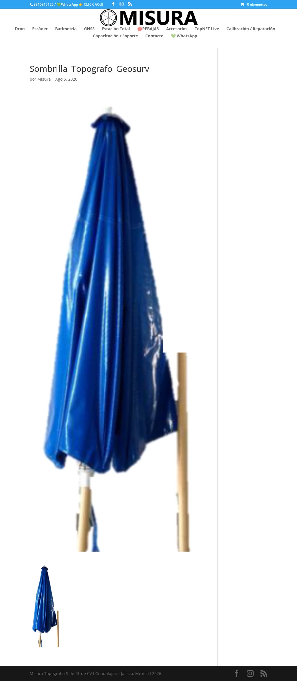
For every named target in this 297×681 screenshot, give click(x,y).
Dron (20, 29)
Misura (44, 79)
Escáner (40, 29)
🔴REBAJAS (148, 29)
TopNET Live (207, 29)
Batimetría (65, 29)
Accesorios (176, 29)
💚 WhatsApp (184, 36)
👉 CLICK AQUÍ (91, 4)
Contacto (154, 36)
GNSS (89, 29)
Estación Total (116, 29)
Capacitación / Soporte (115, 36)
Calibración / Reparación (251, 29)
